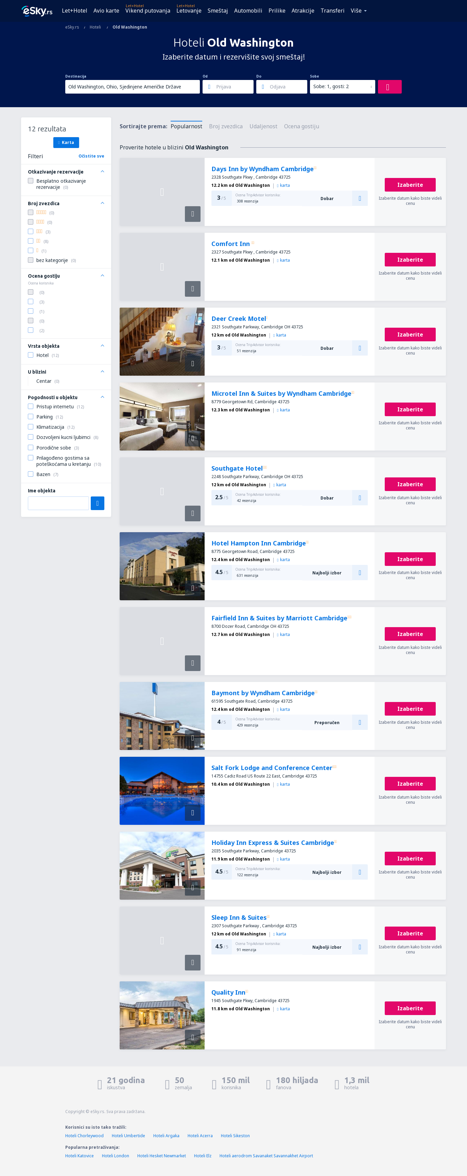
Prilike (277, 10)
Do (258, 76)
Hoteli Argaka (166, 1136)
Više (356, 10)
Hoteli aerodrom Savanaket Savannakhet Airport (266, 1156)
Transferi (333, 10)
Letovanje (189, 10)
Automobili (248, 10)
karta (283, 185)
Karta (66, 142)
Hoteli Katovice (79, 1156)
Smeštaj (218, 10)
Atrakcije (303, 10)
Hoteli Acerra (200, 1136)
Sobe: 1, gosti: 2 (331, 86)
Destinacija (75, 76)
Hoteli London (115, 1156)
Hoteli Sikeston (235, 1136)
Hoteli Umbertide (128, 1136)
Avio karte (106, 10)
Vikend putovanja (147, 10)
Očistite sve (91, 156)
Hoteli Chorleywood (84, 1136)
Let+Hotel (74, 10)
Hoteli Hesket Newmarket (161, 1156)
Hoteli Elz (202, 1156)
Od (205, 76)
